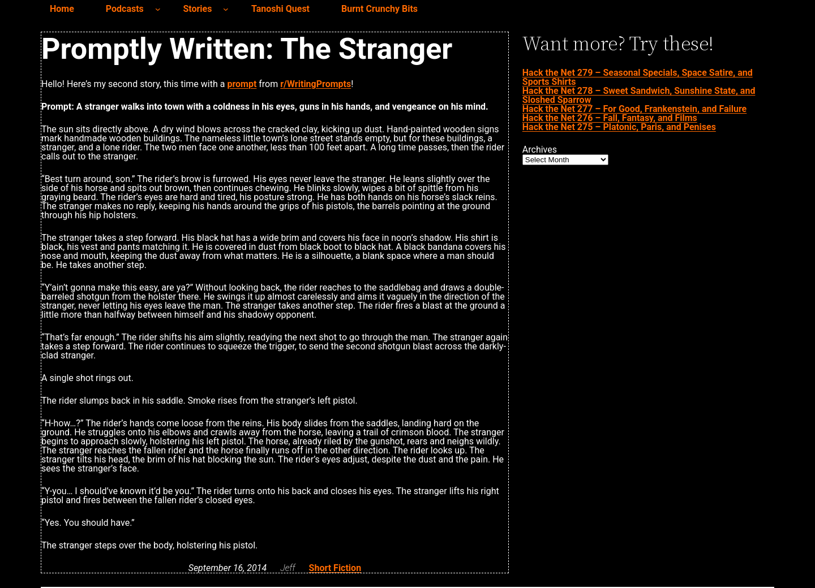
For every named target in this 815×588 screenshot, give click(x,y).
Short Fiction (335, 568)
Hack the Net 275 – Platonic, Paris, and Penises (619, 127)
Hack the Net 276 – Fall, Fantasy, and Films (609, 118)
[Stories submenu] (226, 9)
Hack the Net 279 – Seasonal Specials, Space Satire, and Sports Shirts (637, 77)
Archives (539, 149)
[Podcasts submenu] (158, 9)
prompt (241, 84)
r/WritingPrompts (315, 84)
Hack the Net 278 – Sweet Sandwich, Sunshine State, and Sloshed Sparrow (639, 95)
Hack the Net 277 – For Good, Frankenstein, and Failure (634, 108)
